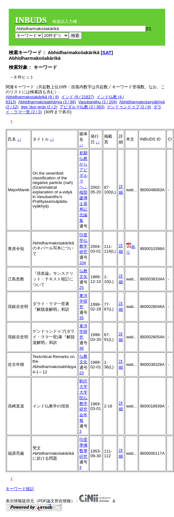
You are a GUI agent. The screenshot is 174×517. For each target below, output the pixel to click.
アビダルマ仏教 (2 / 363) (82, 107)
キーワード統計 (20, 488)
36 (81, 348)
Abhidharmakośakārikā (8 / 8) (32, 97)
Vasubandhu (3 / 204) (97, 102)
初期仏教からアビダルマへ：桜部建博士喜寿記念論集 (83, 187)
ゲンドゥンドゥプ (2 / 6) (129, 107)
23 (81, 373)
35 (81, 317)
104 (82, 262)
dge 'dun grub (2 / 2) (39, 107)
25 (81, 287)
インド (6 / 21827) (77, 97)
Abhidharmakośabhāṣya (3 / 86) (47, 102)
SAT (106, 52)
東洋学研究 (83, 301)
